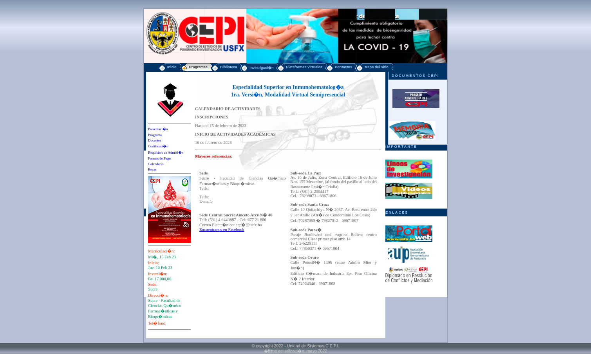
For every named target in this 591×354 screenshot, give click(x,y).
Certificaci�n (158, 146)
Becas (152, 169)
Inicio (172, 67)
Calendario (156, 164)
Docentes (154, 140)
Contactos (343, 67)
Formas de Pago (159, 158)
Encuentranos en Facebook (221, 229)
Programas (198, 67)
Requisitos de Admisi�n (166, 152)
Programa (155, 135)
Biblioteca (228, 67)
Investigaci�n (261, 68)
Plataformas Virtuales (304, 67)
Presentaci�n (158, 129)
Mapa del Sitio (377, 67)
